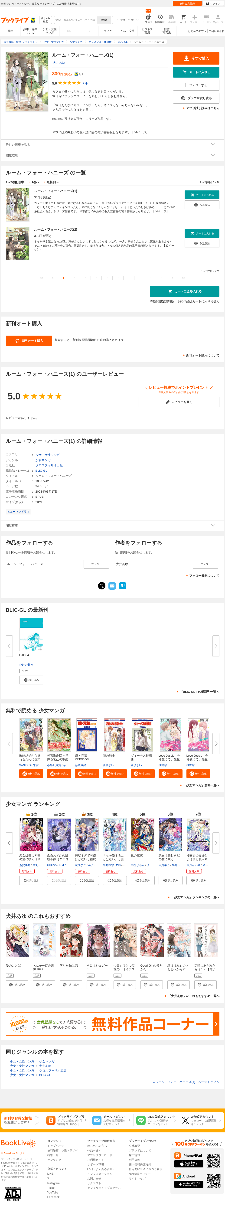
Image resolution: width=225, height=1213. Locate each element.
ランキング (54, 1159)
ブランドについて (140, 1150)
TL (88, 31)
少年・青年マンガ (30, 31)
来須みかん (209, 865)
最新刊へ (53, 182)
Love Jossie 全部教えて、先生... (170, 757)
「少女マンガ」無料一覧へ (201, 785)
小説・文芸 (128, 31)
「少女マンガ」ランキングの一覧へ (195, 897)
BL (69, 31)
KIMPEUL (65, 865)
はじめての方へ (197, 31)
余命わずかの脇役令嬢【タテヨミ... (57, 859)
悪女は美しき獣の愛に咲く (169, 857)
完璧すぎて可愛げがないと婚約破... (85, 859)
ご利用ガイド (216, 31)
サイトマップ (137, 1178)
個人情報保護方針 (140, 1164)
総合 (10, 31)
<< (41, 278)
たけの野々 (26, 664)
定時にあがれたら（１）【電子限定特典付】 (204, 969)
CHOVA (52, 865)
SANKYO (25, 765)
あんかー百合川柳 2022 (43, 967)
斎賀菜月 (24, 865)
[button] (31, 680)
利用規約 (134, 1159)
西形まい (108, 765)
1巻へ (35, 182)
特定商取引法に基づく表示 (145, 1169)
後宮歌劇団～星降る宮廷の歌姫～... (57, 759)
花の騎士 (109, 755)
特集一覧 (53, 1155)
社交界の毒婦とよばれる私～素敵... (197, 859)
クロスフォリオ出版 (49, 465)
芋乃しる (68, 765)
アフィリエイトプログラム (104, 1188)
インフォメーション (99, 1174)
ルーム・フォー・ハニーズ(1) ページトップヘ (186, 1082)
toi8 (118, 865)
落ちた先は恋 (69, 965)
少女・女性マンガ (50, 31)
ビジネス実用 (147, 31)
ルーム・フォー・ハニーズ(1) (55, 191)
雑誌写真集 (167, 31)
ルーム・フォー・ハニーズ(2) (55, 229)
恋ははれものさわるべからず (178, 967)
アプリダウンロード (99, 1155)
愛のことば (13, 965)
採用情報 (134, 1155)
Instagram (53, 1183)
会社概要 (134, 1146)
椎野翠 (163, 765)
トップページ (55, 1146)
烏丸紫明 (38, 865)
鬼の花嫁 (137, 855)
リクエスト (94, 1183)
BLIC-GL (41, 470)
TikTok (51, 1188)
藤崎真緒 (80, 765)
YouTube (52, 1192)
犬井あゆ (59, 62)
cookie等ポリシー (140, 1174)
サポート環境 (95, 1164)
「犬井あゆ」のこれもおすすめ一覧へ (193, 996)
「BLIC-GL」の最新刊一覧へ (199, 691)
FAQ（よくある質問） (101, 1169)
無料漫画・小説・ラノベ (62, 1150)
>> (183, 278)
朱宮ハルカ (40, 765)
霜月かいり (193, 865)
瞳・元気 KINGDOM (82, 757)
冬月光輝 (93, 865)
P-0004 (24, 655)
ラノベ (108, 31)
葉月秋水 (108, 865)
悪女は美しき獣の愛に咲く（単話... (29, 859)
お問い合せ (94, 1178)
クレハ (151, 865)
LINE (50, 1173)
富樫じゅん (138, 865)
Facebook (53, 1197)
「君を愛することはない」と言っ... (113, 859)
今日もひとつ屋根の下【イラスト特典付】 (124, 969)
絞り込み (45, 20)
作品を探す (94, 1150)
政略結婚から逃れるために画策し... (29, 759)
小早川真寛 (54, 765)
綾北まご (80, 865)
